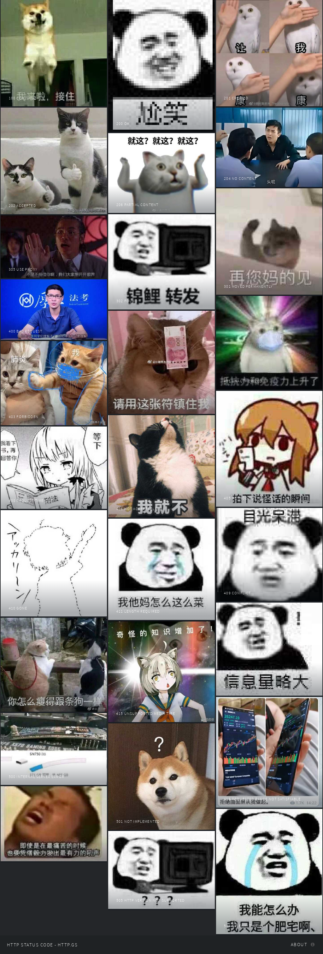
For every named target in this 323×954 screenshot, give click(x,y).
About (299, 944)
